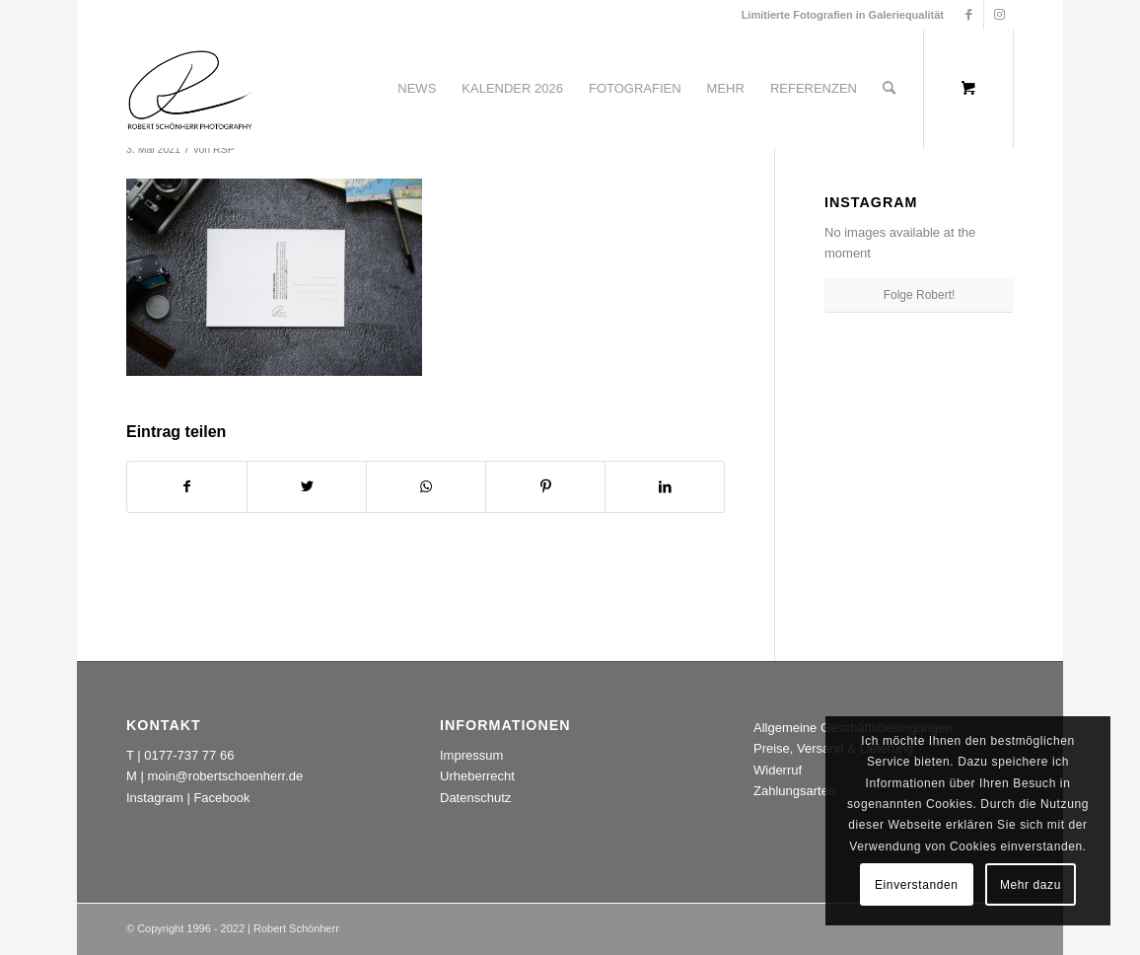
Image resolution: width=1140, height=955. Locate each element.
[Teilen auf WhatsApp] (426, 487)
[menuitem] (417, 89)
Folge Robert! (920, 295)
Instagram (154, 797)
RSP (224, 149)
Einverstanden (917, 885)
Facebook (221, 797)
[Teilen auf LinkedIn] (665, 487)
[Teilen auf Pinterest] (545, 487)
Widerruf (777, 770)
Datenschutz (475, 797)
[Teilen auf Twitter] (307, 487)
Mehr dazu (1030, 885)
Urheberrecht (477, 776)
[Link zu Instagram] (999, 15)
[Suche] (889, 89)
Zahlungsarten (794, 790)
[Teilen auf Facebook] (187, 487)
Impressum (471, 755)
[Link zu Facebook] (969, 15)
